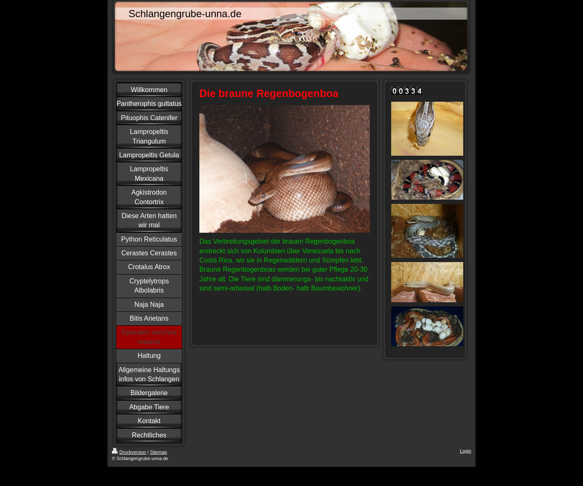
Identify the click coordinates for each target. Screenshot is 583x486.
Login (465, 450)
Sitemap (158, 452)
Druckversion (129, 452)
